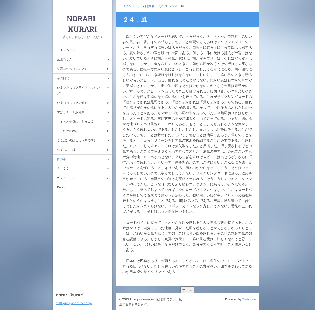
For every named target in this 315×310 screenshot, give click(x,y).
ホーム (187, 289)
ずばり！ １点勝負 (70, 112)
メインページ (66, 50)
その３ (163, 6)
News (61, 187)
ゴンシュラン (66, 178)
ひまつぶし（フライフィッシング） (78, 90)
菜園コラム (64, 59)
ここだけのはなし (69, 131)
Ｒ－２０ (63, 168)
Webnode (249, 299)
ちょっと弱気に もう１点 (75, 121)
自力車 (61, 159)
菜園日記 (63, 78)
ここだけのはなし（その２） (77, 140)
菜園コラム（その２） (72, 69)
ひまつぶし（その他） (72, 102)
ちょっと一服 (66, 150)
